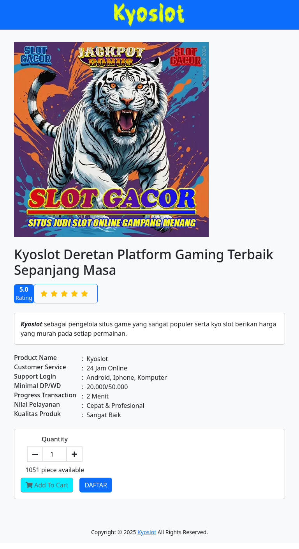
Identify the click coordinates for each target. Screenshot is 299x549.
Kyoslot (146, 532)
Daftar (95, 485)
